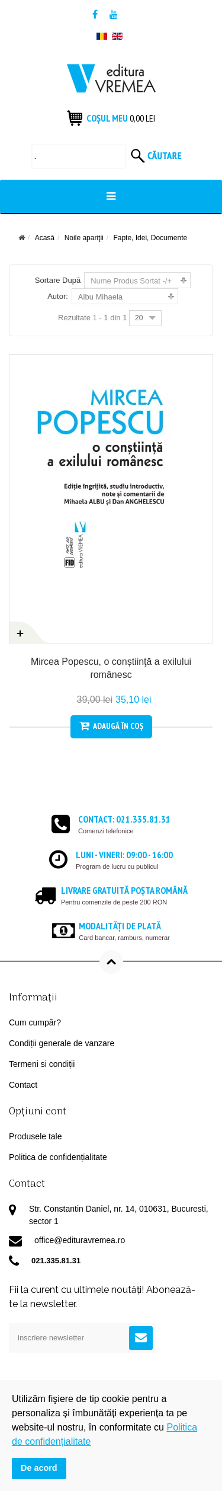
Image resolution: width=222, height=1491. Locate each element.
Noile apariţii (84, 238)
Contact (23, 1084)
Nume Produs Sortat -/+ (131, 280)
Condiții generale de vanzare (61, 1043)
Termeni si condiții (42, 1064)
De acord (39, 1468)
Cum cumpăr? (35, 1022)
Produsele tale (35, 1136)
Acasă (44, 238)
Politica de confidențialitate (58, 1157)
